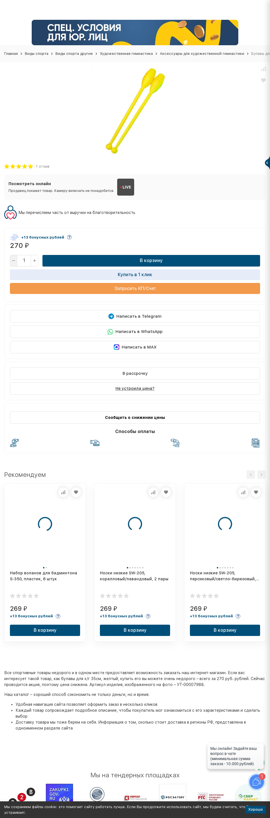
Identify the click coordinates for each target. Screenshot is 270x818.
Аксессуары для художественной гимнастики (202, 53)
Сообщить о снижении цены (135, 417)
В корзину (151, 260)
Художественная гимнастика (126, 53)
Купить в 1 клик (135, 274)
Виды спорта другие (74, 53)
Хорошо (255, 809)
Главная (11, 53)
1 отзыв (43, 166)
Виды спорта (36, 53)
